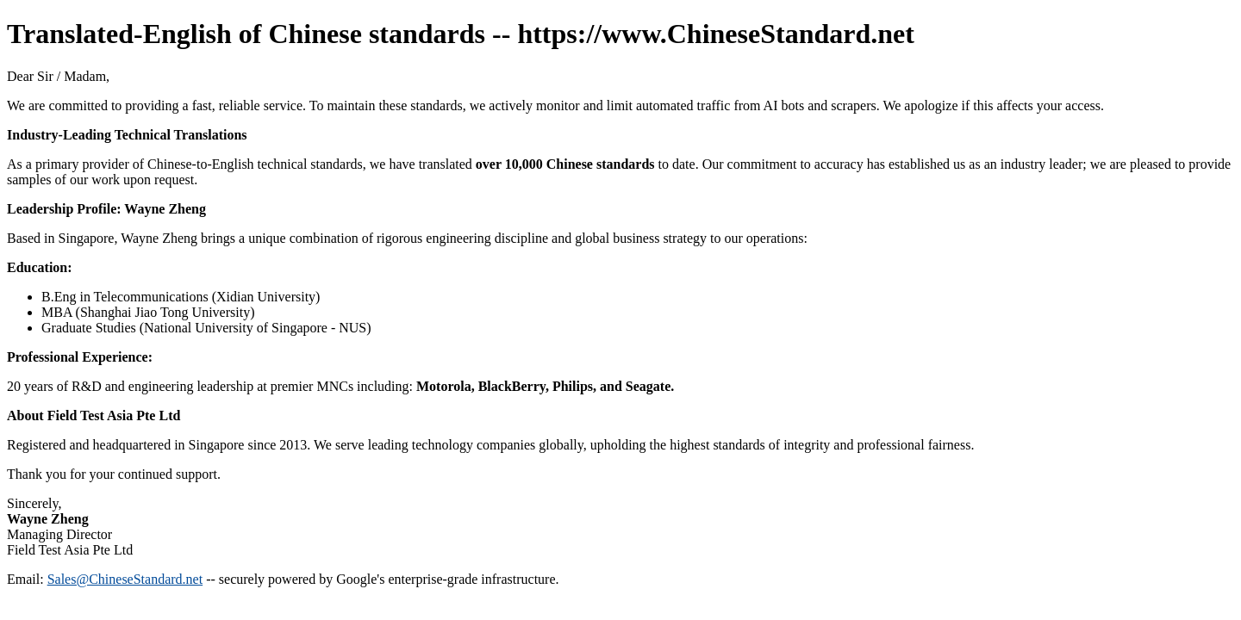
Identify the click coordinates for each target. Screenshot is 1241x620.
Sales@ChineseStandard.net (125, 579)
